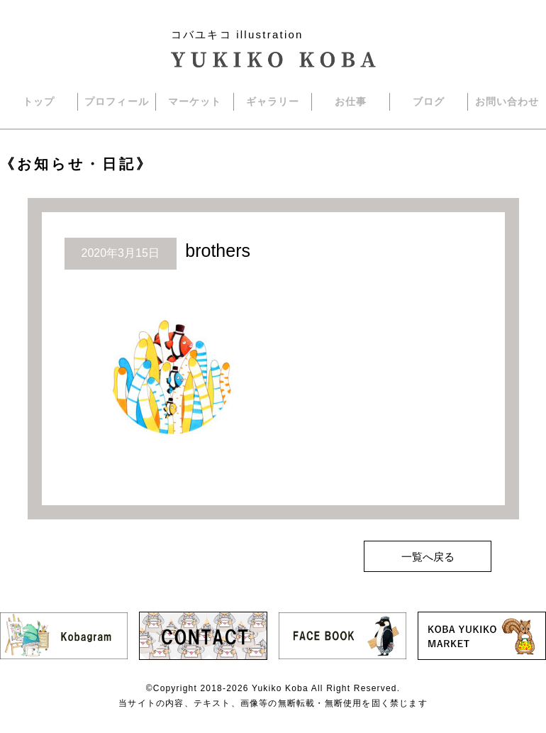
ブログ (429, 101)
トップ (39, 101)
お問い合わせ (507, 101)
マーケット (195, 101)
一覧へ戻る (428, 557)
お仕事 (351, 101)
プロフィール (116, 101)
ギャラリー (273, 101)
